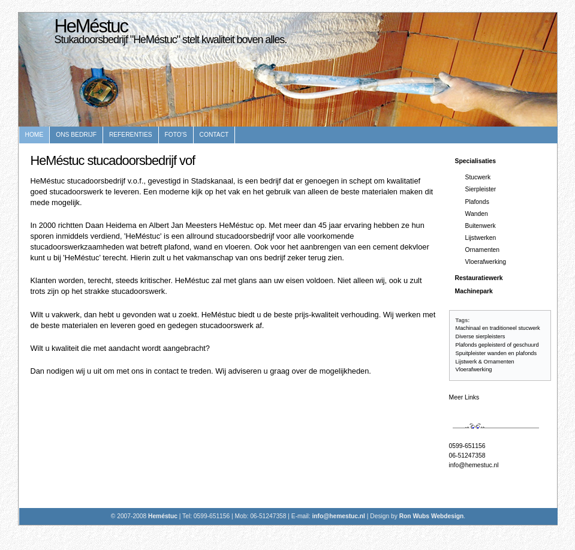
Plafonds (477, 202)
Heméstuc (163, 516)
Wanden (476, 214)
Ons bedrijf (76, 134)
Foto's (176, 134)
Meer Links (464, 397)
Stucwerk (478, 177)
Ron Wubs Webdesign (431, 516)
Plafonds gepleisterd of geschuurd (497, 345)
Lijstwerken (480, 238)
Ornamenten (482, 250)
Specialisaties (475, 161)
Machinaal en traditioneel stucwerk (498, 328)
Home (34, 134)
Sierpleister (480, 189)
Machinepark (474, 291)
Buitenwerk (480, 226)
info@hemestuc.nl (474, 465)
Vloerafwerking (486, 262)
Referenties (130, 134)
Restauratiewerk (479, 278)
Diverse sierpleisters (480, 336)
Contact (214, 134)
